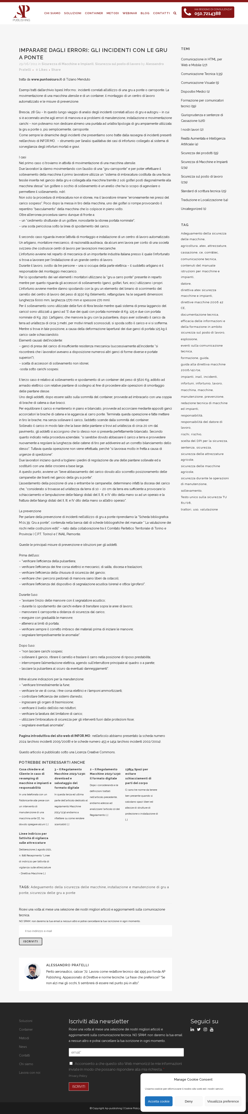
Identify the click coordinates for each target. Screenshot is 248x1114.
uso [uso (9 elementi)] (195, 509)
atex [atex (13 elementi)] (203, 245)
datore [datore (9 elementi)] (186, 283)
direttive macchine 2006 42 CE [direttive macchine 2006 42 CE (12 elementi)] (202, 305)
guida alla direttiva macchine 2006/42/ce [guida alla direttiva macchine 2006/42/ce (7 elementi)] (203, 367)
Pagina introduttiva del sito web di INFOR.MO (54, 736)
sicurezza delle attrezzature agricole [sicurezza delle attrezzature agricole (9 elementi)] (202, 456)
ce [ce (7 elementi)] (201, 252)
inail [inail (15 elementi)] (198, 376)
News (23, 1047)
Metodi (24, 1038)
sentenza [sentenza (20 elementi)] (188, 447)
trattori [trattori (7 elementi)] (186, 509)
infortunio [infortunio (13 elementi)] (203, 383)
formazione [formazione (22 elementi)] (189, 358)
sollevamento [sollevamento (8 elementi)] (191, 490)
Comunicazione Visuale (198, 82)
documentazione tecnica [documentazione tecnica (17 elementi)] (199, 314)
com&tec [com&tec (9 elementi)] (211, 252)
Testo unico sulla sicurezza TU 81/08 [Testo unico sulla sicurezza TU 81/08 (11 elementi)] (204, 499)
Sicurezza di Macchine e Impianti (68, 64)
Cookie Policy (132, 1108)
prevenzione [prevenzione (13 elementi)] (214, 396)
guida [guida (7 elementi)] (204, 358)
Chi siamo (26, 1064)
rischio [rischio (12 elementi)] (196, 434)
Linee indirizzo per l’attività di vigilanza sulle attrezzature (33, 838)
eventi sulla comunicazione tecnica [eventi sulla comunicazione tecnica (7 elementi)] (202, 348)
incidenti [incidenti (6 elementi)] (210, 376)
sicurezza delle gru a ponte (52, 893)
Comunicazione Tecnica (198, 74)
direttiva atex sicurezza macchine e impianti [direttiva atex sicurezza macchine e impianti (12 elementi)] (198, 292)
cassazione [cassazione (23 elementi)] (189, 252)
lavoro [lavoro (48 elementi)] (217, 383)
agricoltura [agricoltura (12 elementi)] (189, 245)
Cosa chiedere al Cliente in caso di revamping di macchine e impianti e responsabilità (35, 778)
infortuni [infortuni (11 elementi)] (187, 383)
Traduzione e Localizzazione (201, 200)
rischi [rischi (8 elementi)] (185, 434)
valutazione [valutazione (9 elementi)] (209, 509)
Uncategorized (191, 209)
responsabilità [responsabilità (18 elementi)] (191, 415)
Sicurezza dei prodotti (197, 153)
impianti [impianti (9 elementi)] (187, 376)
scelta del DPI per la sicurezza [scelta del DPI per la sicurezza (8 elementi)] (204, 441)
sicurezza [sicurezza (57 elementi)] (203, 447)
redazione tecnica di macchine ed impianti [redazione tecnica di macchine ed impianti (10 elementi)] (204, 405)
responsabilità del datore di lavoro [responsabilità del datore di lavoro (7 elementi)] (202, 424)
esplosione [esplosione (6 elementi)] (189, 339)
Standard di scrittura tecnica (200, 191)
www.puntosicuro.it (46, 79)
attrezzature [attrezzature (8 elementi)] (217, 245)
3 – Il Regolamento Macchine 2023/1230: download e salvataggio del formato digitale (70, 778)
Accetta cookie (159, 1101)
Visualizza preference (223, 1101)
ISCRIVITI (78, 1086)
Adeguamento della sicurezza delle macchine (68, 887)
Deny (189, 1101)
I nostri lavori (190, 129)
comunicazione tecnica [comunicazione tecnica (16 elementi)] (198, 259)
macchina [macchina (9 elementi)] (188, 390)
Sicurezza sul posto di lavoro (117, 64)
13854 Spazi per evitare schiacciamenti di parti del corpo (138, 776)
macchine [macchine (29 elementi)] (205, 390)
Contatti (24, 1055)
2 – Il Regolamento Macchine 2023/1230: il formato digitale (105, 774)
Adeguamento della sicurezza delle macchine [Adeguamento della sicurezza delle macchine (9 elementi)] (204, 236)
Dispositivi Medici (193, 91)
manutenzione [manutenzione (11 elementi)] (192, 396)
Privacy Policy (78, 1076)
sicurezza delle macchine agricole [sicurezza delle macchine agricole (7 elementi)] (200, 469)
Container (26, 1029)
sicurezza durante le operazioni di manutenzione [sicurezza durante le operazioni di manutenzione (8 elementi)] (205, 481)
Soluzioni (25, 1021)
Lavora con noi (29, 1072)
